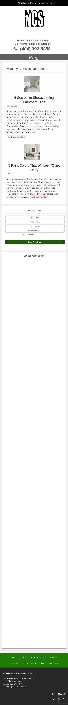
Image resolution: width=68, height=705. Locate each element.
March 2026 (35, 268)
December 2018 (34, 533)
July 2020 (35, 485)
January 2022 (35, 427)
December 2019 (34, 504)
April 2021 (35, 456)
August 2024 (35, 328)
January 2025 (35, 312)
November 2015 (35, 622)
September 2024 (35, 325)
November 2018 (35, 536)
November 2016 (35, 584)
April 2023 (35, 380)
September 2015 (35, 628)
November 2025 (35, 281)
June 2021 (35, 450)
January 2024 (35, 351)
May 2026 (35, 261)
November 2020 (35, 472)
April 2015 (35, 644)
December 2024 (34, 316)
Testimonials (29, 663)
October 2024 (35, 322)
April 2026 (35, 265)
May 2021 (35, 453)
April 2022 (35, 418)
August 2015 (35, 632)
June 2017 (35, 565)
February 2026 (35, 271)
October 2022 (35, 399)
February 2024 (35, 348)
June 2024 (35, 335)
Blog (42, 663)
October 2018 (35, 539)
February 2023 (35, 386)
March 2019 (35, 526)
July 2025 (35, 293)
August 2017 (35, 558)
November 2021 (35, 434)
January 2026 (35, 274)
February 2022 (35, 424)
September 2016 (35, 590)
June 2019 (35, 517)
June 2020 (35, 488)
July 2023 (35, 370)
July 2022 (35, 408)
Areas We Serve (38, 657)
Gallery (14, 663)
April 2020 (35, 494)
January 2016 (35, 616)
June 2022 (35, 411)
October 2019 (35, 507)
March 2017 (35, 574)
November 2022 (35, 395)
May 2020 (35, 491)
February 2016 (35, 613)
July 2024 (35, 332)
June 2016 (35, 600)
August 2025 (35, 290)
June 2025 (35, 297)
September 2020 (35, 478)
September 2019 (35, 510)
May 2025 (35, 300)
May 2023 (35, 376)
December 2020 (34, 469)
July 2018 (35, 549)
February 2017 (35, 577)
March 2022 (35, 421)
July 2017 (35, 561)
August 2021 (35, 443)
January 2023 (35, 389)
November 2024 (35, 319)
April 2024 (35, 341)
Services (22, 657)
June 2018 (35, 552)
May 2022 (35, 415)
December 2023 (34, 354)
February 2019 (35, 530)
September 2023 (35, 364)
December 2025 (34, 277)
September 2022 (35, 402)
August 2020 (35, 482)
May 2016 (35, 603)
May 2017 (35, 568)
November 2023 (35, 357)
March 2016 (35, 609)
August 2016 (35, 593)
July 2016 (35, 597)
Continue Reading (16, 137)
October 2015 (35, 625)
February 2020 (35, 501)
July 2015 (35, 635)
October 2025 (35, 284)
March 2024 (35, 344)
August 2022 (35, 405)
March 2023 (35, 383)
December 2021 (34, 431)
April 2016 (35, 606)
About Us (54, 657)
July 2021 (35, 447)
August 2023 (35, 367)
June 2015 (35, 638)
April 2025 (35, 303)
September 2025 (35, 287)
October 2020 (35, 475)
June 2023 (35, 373)
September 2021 (35, 440)
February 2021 (35, 462)
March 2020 (35, 498)
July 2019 (35, 514)
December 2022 (34, 392)
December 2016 (34, 581)
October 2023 (35, 360)
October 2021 (35, 437)
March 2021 (35, 459)
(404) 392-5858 (35, 48)
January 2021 (35, 466)
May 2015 (35, 641)
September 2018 (35, 542)
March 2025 (35, 306)
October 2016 (35, 587)
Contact (53, 663)
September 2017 (35, 555)
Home (11, 657)
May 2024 (35, 338)
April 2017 (35, 571)
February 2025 (35, 309)
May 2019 (35, 520)
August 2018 (35, 545)
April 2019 (35, 523)
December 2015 (34, 619)
